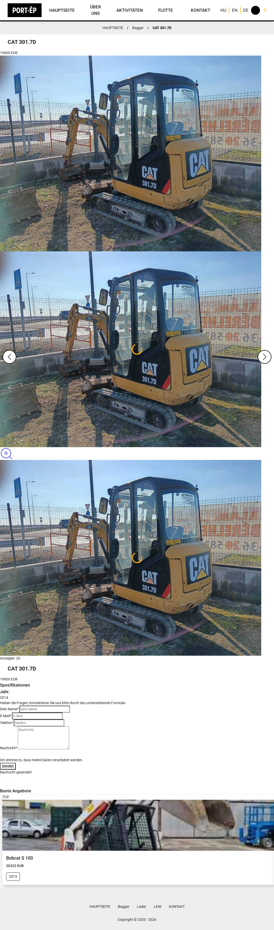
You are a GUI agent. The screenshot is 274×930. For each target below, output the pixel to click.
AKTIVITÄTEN (129, 10)
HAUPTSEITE (62, 10)
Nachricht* (8, 748)
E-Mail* (5, 716)
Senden (8, 766)
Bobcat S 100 (19, 858)
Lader (141, 907)
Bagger (138, 28)
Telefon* (6, 723)
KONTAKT (200, 10)
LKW (157, 907)
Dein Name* (9, 709)
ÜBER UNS (95, 10)
